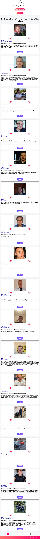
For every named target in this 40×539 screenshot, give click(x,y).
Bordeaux (3, 168)
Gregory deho (4, 453)
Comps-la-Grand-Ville (5, 105)
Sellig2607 (3, 294)
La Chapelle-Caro (4, 41)
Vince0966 (3, 390)
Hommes (3, 136)
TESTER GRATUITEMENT (20, 9)
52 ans (6, 359)
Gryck (2, 135)
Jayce (2, 167)
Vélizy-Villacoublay (5, 264)
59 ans (11, 423)
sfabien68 (3, 72)
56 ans (7, 136)
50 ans (7, 327)
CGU (27, 537)
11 (26, 534)
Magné (2, 359)
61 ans (8, 73)
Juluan (2, 262)
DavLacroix (3, 485)
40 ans (10, 41)
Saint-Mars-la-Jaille (5, 423)
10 (24, 534)
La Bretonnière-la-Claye (6, 518)
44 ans (5, 200)
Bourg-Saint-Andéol (5, 295)
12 (29, 534)
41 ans (10, 264)
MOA (2, 231)
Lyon (2, 486)
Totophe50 (3, 326)
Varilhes (3, 391)
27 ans (11, 105)
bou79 (2, 358)
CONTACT (37, 537)
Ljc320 (2, 517)
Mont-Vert (3, 232)
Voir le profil (20, 52)
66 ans (11, 295)
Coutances (3, 327)
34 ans (7, 168)
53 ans (7, 454)
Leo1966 (3, 421)
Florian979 (3, 103)
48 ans (5, 486)
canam (2, 199)
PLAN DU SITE (31, 537)
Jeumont (3, 454)
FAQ (24, 537)
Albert (2, 200)
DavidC (2, 40)
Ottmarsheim (4, 73)
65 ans (7, 232)
